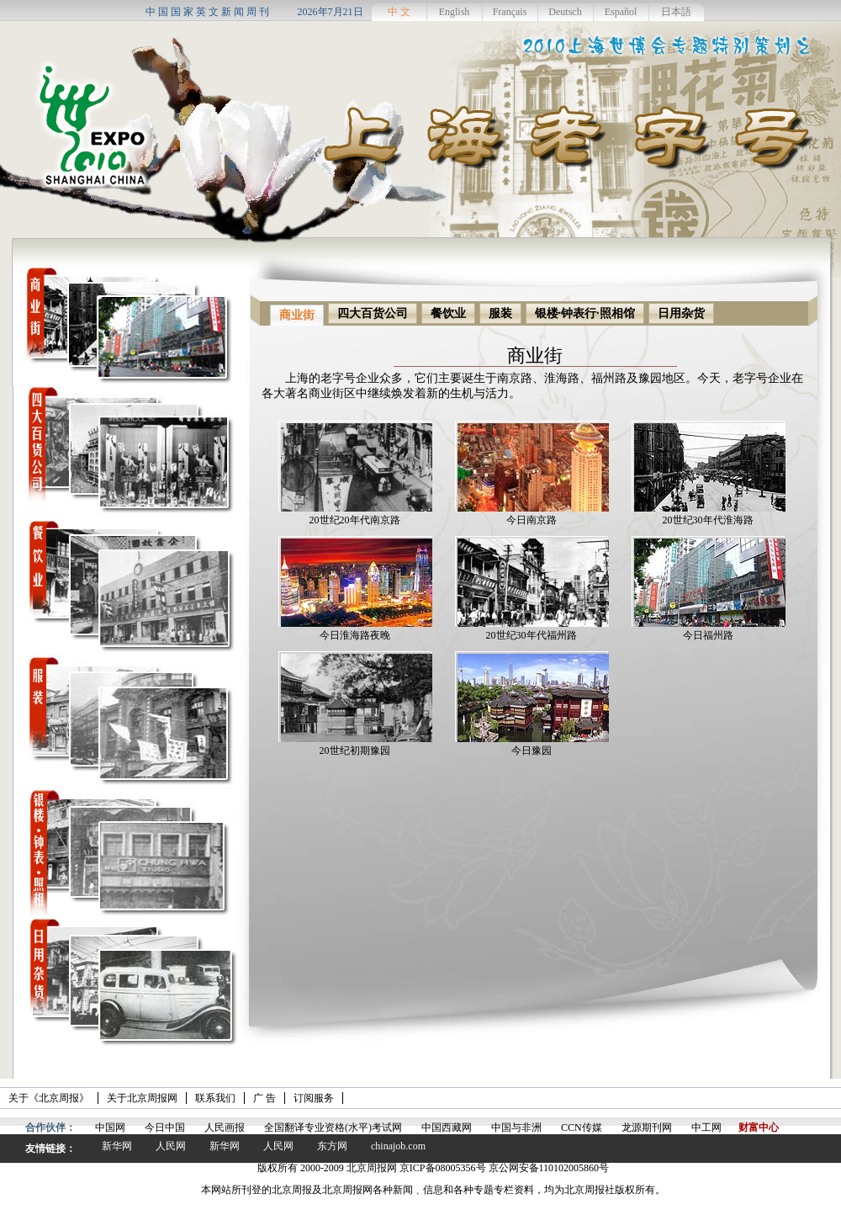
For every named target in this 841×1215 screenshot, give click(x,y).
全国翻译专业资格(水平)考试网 (333, 1127)
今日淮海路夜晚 (355, 635)
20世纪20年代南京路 (354, 520)
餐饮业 (448, 313)
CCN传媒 (581, 1127)
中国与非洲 (516, 1127)
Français (510, 12)
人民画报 (224, 1127)
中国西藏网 (446, 1127)
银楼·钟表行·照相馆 (585, 313)
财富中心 (758, 1127)
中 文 (399, 12)
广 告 (264, 1098)
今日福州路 (708, 635)
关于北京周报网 (142, 1098)
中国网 (110, 1127)
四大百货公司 (372, 313)
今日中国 (165, 1127)
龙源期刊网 (646, 1127)
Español (621, 12)
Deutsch (564, 12)
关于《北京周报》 (48, 1098)
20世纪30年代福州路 (531, 635)
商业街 (297, 315)
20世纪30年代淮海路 (708, 520)
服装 (500, 313)
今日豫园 (531, 750)
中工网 (706, 1127)
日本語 (676, 12)
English (454, 12)
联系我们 (215, 1098)
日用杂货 (681, 313)
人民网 (171, 1146)
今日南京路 (531, 520)
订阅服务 (314, 1098)
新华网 (117, 1146)
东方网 (332, 1146)
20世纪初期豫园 (355, 750)
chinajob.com (398, 1146)
